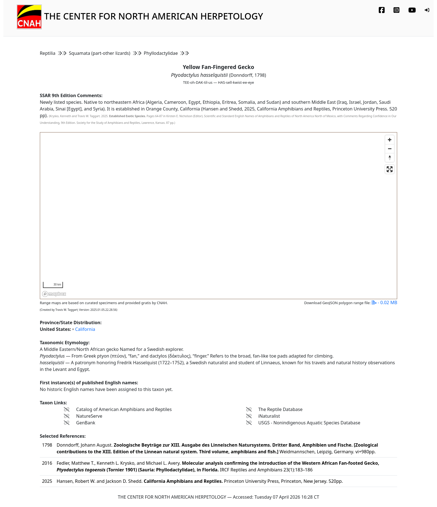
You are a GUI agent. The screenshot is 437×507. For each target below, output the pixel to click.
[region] (219, 215)
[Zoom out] (389, 148)
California (85, 329)
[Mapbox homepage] (54, 294)
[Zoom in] (389, 139)
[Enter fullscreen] (389, 169)
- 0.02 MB (384, 302)
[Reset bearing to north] (389, 157)
